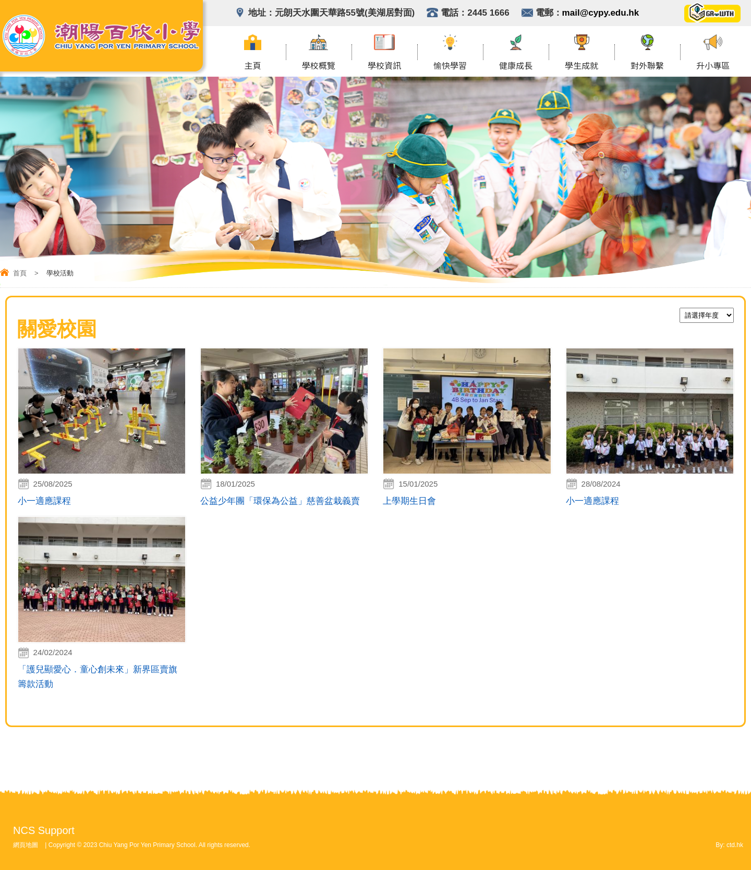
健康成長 (515, 66)
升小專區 (713, 66)
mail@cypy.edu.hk (600, 13)
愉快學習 (450, 66)
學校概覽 (318, 66)
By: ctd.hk (729, 845)
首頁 (20, 273)
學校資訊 (384, 66)
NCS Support (44, 830)
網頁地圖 (25, 845)
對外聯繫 (647, 66)
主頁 (253, 66)
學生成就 (581, 66)
